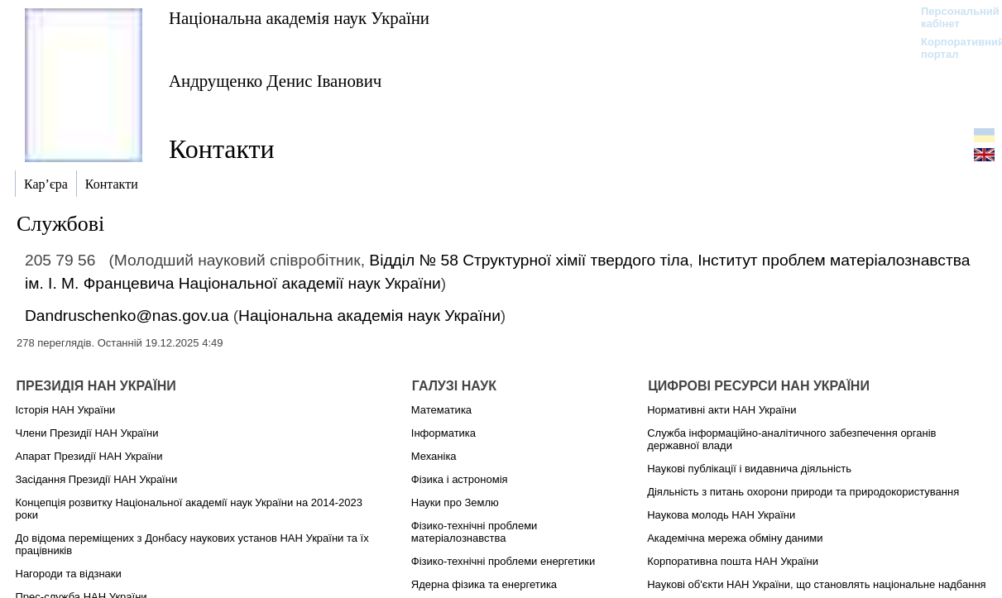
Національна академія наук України (299, 17)
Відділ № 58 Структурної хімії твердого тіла (528, 260)
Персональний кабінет (952, 17)
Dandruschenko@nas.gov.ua (126, 315)
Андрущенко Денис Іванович (275, 80)
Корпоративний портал (952, 48)
